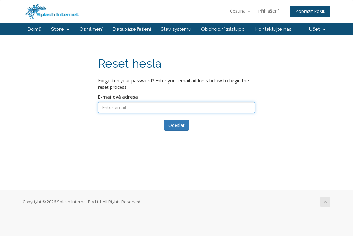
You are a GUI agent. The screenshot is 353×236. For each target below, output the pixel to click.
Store (60, 29)
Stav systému (176, 29)
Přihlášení (268, 11)
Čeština (240, 11)
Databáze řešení (132, 29)
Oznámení (91, 29)
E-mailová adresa (118, 97)
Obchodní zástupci (223, 29)
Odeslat (176, 125)
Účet (317, 29)
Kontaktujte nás (273, 29)
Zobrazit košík (310, 11)
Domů (34, 29)
